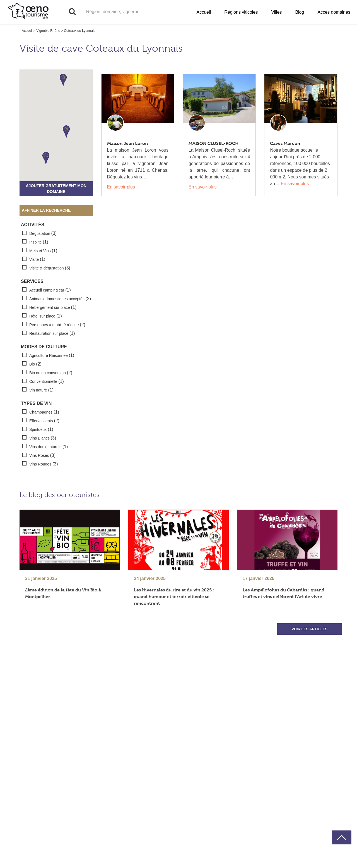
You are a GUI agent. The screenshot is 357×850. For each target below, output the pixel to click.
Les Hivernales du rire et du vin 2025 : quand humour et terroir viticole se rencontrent (174, 596)
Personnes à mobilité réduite (53, 324)
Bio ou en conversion (47, 372)
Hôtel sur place (42, 315)
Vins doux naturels (45, 446)
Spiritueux (37, 429)
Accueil (204, 12)
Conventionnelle (43, 381)
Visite (33, 259)
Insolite (35, 241)
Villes (276, 12)
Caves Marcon (285, 143)
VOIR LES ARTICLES (309, 629)
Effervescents (40, 420)
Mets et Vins (39, 250)
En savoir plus (121, 187)
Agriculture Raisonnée (48, 355)
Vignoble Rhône (48, 31)
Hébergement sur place (49, 307)
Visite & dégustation (46, 267)
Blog (299, 12)
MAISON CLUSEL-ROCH (213, 143)
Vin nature (38, 389)
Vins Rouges (40, 463)
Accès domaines (334, 12)
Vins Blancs (39, 437)
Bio (32, 363)
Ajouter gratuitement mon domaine (56, 188)
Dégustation (39, 233)
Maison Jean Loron (127, 143)
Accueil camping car (46, 289)
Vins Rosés (39, 455)
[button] (63, 80)
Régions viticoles (241, 12)
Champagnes (40, 411)
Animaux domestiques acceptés (56, 298)
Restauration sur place (48, 333)
